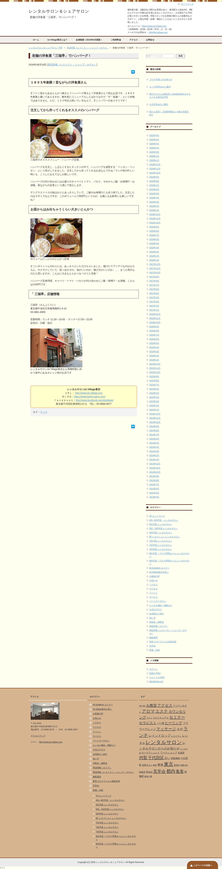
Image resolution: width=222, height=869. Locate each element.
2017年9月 (154, 277)
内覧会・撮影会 (156, 622)
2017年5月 (154, 293)
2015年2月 (154, 405)
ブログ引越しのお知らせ (160, 79)
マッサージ (166, 729)
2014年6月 (154, 439)
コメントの (157, 677)
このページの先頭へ (202, 865)
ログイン (153, 669)
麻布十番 (148, 776)
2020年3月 (154, 152)
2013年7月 (154, 484)
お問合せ (150, 40)
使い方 (152, 618)
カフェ (149, 718)
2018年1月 (154, 260)
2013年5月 (154, 493)
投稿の (154, 673)
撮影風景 (153, 637)
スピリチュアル (161, 717)
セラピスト (147, 723)
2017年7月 (154, 285)
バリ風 (160, 723)
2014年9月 (154, 426)
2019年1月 (154, 210)
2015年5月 (154, 393)
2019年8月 (154, 181)
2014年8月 (154, 430)
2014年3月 (154, 451)
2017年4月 (154, 297)
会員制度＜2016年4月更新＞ (89, 40)
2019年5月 (154, 193)
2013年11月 (154, 468)
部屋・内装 (154, 650)
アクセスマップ (38, 736)
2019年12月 (154, 164)
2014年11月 (154, 418)
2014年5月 (154, 443)
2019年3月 (154, 202)
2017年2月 (154, 306)
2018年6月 (154, 239)
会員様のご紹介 (156, 614)
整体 (160, 764)
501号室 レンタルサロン (160, 524)
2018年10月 (154, 222)
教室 (155, 765)
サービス (153, 597)
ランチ (43, 412)
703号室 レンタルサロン (160, 549)
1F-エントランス (157, 516)
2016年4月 (154, 347)
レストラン (176, 736)
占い (167, 758)
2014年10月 (154, 422)
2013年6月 (154, 488)
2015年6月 (154, 389)
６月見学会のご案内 (158, 104)
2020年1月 (154, 160)
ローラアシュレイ (151, 752)
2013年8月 (154, 480)
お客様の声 (154, 576)
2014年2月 (154, 455)
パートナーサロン (157, 601)
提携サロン (147, 765)
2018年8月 (154, 231)
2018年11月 (154, 218)
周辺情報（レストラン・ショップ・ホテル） (72, 64)
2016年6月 (154, 339)
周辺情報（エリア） (158, 626)
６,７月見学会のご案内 (160, 87)
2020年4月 (154, 148)
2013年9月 (154, 476)
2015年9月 (154, 376)
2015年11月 (154, 368)
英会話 (149, 772)
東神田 (177, 765)
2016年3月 (154, 351)
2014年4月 (154, 447)
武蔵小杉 (184, 765)
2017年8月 (154, 281)
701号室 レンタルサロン (160, 541)
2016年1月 (154, 360)
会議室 (181, 752)
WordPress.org (156, 681)
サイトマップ (187, 4)
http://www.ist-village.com (89, 393)
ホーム (36, 40)
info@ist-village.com (158, 32)
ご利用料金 (116, 40)
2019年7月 (154, 185)
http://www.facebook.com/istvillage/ (94, 400)
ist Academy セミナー (159, 568)
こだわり (153, 584)
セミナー (177, 717)
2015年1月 (154, 410)
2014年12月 (154, 414)
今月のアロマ (155, 609)
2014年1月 (154, 459)
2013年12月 (154, 464)
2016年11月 (154, 318)
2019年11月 (154, 168)
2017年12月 (154, 264)
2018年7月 (154, 235)
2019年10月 (154, 173)
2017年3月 (154, 301)
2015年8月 (154, 380)
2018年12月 (154, 214)
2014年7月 (154, 434)
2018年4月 (154, 247)
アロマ (148, 711)
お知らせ (153, 580)
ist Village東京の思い (159, 572)
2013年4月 (154, 497)
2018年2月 (154, 256)
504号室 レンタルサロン (160, 532)
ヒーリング (173, 723)
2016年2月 (154, 355)
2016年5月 (154, 343)
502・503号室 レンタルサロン (163, 528)
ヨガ (180, 729)
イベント (153, 593)
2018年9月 (154, 227)
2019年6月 (154, 189)
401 (140, 706)
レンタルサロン (164, 742)
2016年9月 (154, 326)
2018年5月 (154, 243)
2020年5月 (154, 144)
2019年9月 (154, 177)
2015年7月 (154, 385)
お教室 (151, 705)
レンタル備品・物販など (160, 605)
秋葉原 (142, 772)
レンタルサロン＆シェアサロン (59, 11)
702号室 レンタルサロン (160, 545)
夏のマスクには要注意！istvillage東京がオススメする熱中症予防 (170, 95)
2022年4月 (154, 135)
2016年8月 (154, 331)
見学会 (152, 646)
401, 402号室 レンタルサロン (163, 520)
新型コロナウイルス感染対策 (162, 642)
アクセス (133, 40)
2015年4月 (154, 397)
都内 (170, 771)
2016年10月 (154, 322)
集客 (180, 771)
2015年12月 (154, 364)
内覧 (143, 757)
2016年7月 (154, 335)
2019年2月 (154, 206)
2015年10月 (154, 372)
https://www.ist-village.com (154, 26)
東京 (168, 764)
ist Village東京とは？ (57, 40)
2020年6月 (154, 139)
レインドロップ (159, 735)
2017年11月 (154, 268)
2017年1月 (154, 310)
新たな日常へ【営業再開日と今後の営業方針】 (169, 113)
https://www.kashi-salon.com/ (89, 396)
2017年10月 (154, 272)
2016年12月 (154, 314)
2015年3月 (154, 401)
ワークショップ (168, 752)
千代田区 (156, 757)
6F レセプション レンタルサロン (164, 537)
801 (144, 706)
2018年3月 (154, 252)
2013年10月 (154, 472)
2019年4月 (154, 198)
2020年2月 (154, 156)
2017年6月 (154, 289)
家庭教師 (175, 758)
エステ (161, 711)
